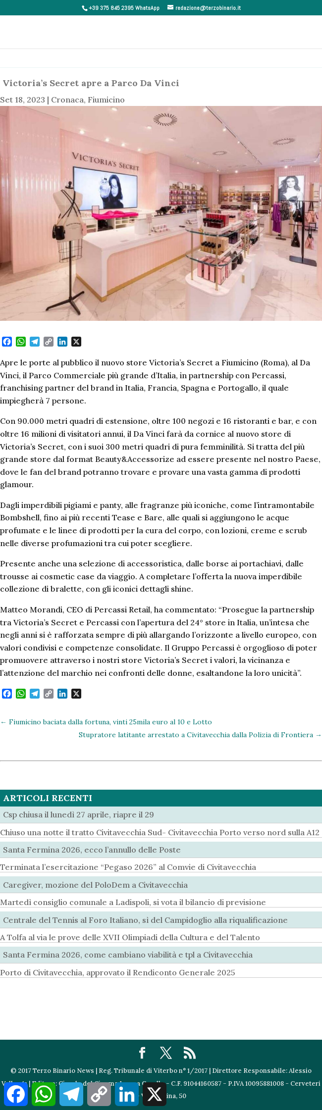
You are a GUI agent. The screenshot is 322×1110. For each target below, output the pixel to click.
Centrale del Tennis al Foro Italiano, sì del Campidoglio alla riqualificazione (145, 920)
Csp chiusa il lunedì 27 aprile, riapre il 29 (78, 814)
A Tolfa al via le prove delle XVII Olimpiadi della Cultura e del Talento (130, 937)
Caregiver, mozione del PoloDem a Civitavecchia (95, 885)
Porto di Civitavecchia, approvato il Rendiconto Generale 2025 (117, 972)
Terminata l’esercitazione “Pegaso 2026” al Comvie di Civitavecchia (128, 867)
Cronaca (67, 99)
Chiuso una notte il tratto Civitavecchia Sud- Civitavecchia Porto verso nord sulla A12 (160, 832)
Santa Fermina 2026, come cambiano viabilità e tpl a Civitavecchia (128, 954)
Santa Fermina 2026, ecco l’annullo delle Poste (92, 850)
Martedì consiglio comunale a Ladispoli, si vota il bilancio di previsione (133, 902)
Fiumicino (106, 99)
